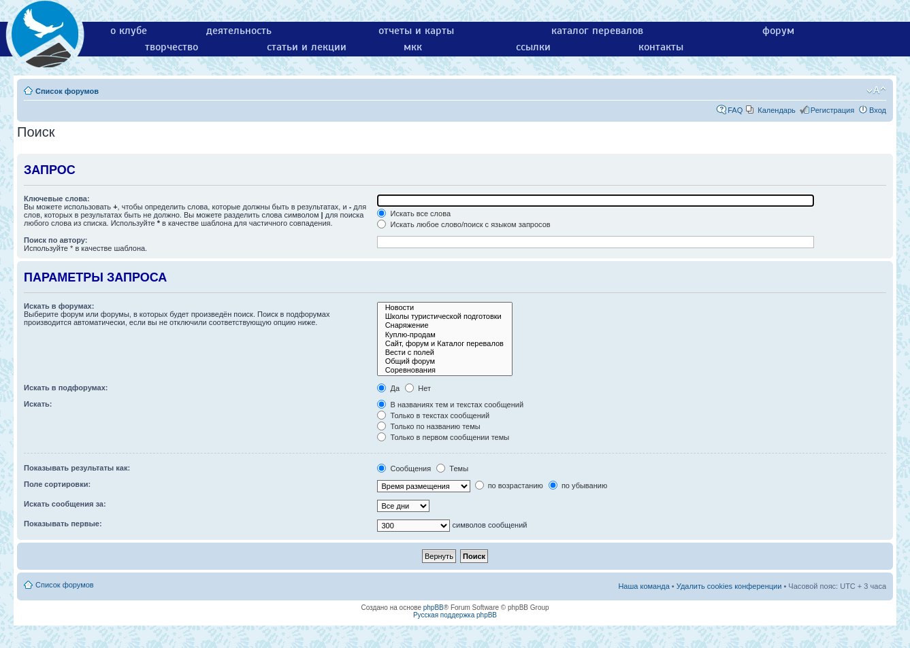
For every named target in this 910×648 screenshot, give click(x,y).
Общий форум (444, 361)
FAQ (735, 110)
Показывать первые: (63, 523)
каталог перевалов (597, 30)
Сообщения (404, 468)
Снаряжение (444, 325)
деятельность (239, 30)
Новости (444, 307)
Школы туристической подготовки (444, 316)
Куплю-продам (444, 334)
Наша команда (643, 586)
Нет (418, 388)
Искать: (38, 404)
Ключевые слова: (57, 198)
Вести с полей (444, 352)
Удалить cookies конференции (729, 586)
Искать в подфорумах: (66, 387)
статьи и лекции (306, 47)
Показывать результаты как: (77, 468)
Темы (452, 468)
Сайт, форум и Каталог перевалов (444, 343)
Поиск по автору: (55, 240)
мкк (413, 47)
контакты (660, 47)
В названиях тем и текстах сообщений (450, 404)
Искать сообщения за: (65, 504)
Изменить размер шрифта (876, 90)
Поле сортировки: (57, 484)
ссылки (533, 47)
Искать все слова (414, 213)
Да (388, 388)
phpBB (433, 607)
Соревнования (444, 370)
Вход (877, 110)
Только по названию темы (428, 426)
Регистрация (832, 110)
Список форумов (67, 91)
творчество (171, 47)
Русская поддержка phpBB (455, 615)
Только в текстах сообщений (433, 415)
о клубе (128, 30)
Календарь (777, 110)
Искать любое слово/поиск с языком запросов (463, 224)
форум (778, 30)
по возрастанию (509, 485)
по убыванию (578, 485)
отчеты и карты (416, 30)
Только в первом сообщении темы (443, 437)
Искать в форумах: (59, 306)
